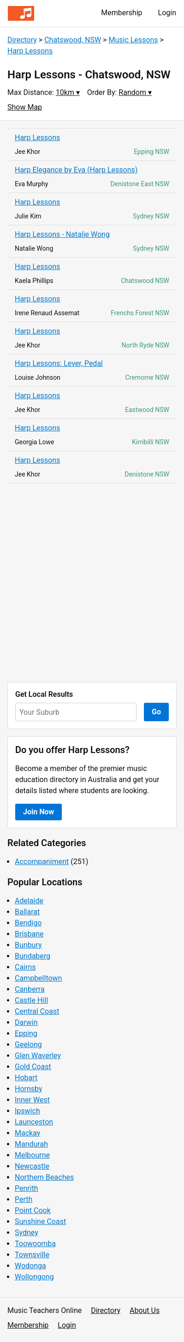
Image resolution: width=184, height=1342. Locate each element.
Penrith (26, 1188)
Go (156, 711)
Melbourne (32, 1155)
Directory (22, 39)
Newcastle (32, 1166)
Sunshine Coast (40, 1221)
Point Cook (33, 1210)
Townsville (32, 1254)
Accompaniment (42, 861)
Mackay (27, 1133)
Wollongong (34, 1276)
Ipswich (27, 1111)
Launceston (34, 1122)
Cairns (25, 967)
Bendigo (28, 922)
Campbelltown (38, 978)
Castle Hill (31, 1000)
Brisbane (29, 934)
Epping (26, 1033)
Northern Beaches (44, 1177)
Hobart (26, 1077)
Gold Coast (33, 1066)
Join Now (38, 811)
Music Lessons (133, 39)
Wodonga (30, 1265)
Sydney (26, 1232)
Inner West (32, 1099)
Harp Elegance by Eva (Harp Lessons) (76, 169)
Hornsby (28, 1088)
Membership (121, 12)
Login (167, 12)
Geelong (28, 1044)
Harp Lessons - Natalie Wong (62, 234)
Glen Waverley (38, 1055)
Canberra (30, 989)
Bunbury (28, 945)
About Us (145, 1310)
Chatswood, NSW (72, 39)
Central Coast (37, 1011)
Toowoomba (35, 1243)
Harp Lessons (30, 51)
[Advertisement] (92, 583)
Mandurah (31, 1144)
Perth (23, 1199)
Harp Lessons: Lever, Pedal (59, 363)
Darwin (26, 1022)
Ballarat (27, 911)
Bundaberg (32, 956)
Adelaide (29, 900)
